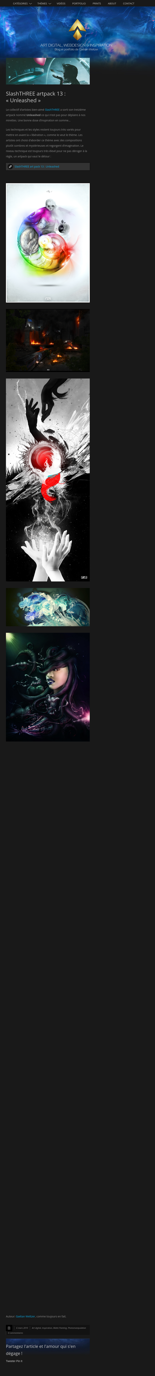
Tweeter (11, 1361)
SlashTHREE (52, 109)
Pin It (19, 1361)
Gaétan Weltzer (25, 1316)
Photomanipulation (77, 1327)
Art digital (36, 1327)
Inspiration (47, 1327)
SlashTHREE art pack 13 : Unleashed (37, 166)
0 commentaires (15, 1332)
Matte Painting (60, 1327)
